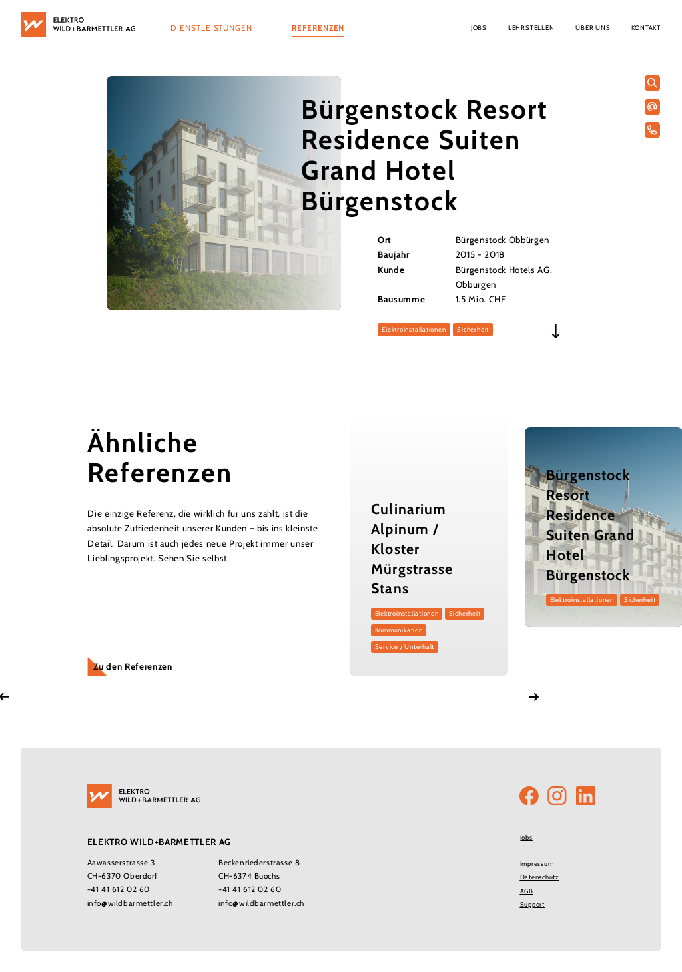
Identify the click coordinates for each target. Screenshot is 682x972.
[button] (211, 29)
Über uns (592, 27)
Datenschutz (539, 877)
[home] (78, 24)
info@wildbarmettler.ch (130, 903)
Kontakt (646, 27)
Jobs (479, 27)
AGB (526, 891)
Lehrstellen (531, 27)
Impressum (537, 863)
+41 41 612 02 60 (118, 889)
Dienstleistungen (211, 28)
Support (532, 904)
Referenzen (318, 28)
